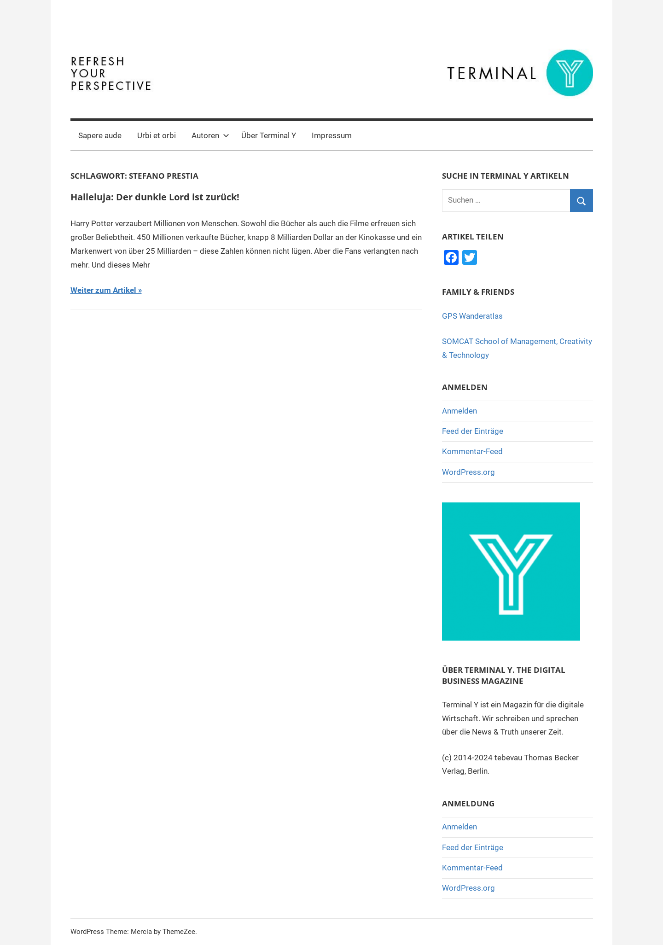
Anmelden (459, 410)
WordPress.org (468, 472)
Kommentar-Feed (472, 451)
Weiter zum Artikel (103, 290)
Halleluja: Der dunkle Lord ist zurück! (154, 197)
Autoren (210, 135)
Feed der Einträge (472, 431)
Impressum (332, 135)
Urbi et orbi (156, 135)
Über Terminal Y (268, 135)
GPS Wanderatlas (472, 316)
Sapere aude (100, 135)
